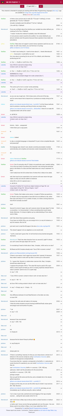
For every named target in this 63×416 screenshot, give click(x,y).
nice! (11, 204)
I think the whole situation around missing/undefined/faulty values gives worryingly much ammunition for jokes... (31, 304)
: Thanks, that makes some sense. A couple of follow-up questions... (31, 194)
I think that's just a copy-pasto (18, 128)
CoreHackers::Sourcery (40, 357)
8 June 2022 (36, 14)
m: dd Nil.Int (13, 114)
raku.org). (55, 10)
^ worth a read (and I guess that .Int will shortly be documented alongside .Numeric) (31, 235)
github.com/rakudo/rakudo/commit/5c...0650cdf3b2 (25, 108)
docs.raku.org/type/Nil (43, 226)
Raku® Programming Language (38, 408)
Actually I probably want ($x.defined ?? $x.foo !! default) (26, 23)
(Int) (11, 82)
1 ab (11, 291)
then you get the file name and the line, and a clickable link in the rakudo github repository (31, 378)
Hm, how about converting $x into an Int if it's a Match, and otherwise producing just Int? (30, 57)
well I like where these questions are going (22, 218)
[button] (61, 2)
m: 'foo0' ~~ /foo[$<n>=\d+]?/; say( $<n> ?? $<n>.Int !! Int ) (27, 89)
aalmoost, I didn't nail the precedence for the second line (26, 370)
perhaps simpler (14, 374)
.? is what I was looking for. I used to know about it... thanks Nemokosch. (31, 51)
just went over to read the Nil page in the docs (30, 226)
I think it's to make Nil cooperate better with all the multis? (31, 109)
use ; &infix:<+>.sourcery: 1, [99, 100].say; (28, 367)
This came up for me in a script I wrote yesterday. (24, 87)
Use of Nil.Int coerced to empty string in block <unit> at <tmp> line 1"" (21, 119)
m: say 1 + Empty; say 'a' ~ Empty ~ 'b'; (21, 287)
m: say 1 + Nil (14, 272)
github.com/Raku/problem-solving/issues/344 (23, 253)
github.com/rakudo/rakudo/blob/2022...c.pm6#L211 (25, 381)
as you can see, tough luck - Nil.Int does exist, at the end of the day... (29, 96)
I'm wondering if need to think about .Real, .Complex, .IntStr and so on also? (32, 245)
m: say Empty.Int (15, 343)
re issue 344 (13, 297)
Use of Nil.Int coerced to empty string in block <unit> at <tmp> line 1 (21, 66)
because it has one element (18, 319)
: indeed (14, 137)
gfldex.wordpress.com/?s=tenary (19, 48)
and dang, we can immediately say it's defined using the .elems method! (30, 389)
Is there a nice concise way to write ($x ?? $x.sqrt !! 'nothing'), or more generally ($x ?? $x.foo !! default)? (30, 19)
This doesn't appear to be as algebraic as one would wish (26, 230)
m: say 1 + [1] (14, 312)
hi (10, 131)
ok (10, 153)
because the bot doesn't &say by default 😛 (22, 339)
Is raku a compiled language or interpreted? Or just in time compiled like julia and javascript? (32, 142)
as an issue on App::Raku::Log (47, 410)
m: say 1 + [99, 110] (15, 322)
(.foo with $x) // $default (17, 25)
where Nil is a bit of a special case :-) (20, 181)
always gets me (14, 351)
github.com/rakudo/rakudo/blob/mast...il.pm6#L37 (25, 104)
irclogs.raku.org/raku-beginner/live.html (36, 12)
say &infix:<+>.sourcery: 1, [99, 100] (20, 372)
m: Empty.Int (13, 332)
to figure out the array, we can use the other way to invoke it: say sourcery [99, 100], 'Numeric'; (31, 385)
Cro (23, 408)
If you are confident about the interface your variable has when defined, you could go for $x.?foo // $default (31, 30)
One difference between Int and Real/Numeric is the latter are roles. (29, 295)
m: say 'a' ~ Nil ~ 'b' (15, 279)
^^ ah (11, 309)
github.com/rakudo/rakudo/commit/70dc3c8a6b (24, 160)
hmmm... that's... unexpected (18, 125)
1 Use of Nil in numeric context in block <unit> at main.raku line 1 (29, 276)
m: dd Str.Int (13, 183)
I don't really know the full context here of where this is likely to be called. (31, 173)
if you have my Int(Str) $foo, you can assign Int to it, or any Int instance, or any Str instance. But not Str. (31, 221)
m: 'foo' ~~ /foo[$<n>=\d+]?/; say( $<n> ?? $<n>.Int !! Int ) (26, 80)
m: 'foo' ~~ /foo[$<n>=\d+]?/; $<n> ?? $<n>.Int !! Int (24, 71)
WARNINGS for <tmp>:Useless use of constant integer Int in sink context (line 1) (26, 75)
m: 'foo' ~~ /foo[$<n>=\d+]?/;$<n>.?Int (21, 62)
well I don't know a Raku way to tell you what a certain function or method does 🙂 (31, 401)
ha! (11, 329)
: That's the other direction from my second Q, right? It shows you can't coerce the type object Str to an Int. (31, 240)
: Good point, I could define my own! (22, 54)
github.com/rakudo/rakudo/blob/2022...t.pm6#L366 (25, 388)
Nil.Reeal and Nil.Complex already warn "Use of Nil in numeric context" (30, 249)
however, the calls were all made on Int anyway (23, 301)
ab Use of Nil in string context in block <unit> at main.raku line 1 (28, 283)
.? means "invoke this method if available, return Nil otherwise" (28, 33)
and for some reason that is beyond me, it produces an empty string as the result (31, 99)
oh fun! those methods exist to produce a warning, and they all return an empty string (31, 105)
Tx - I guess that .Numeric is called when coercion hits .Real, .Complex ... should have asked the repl (31, 262)
